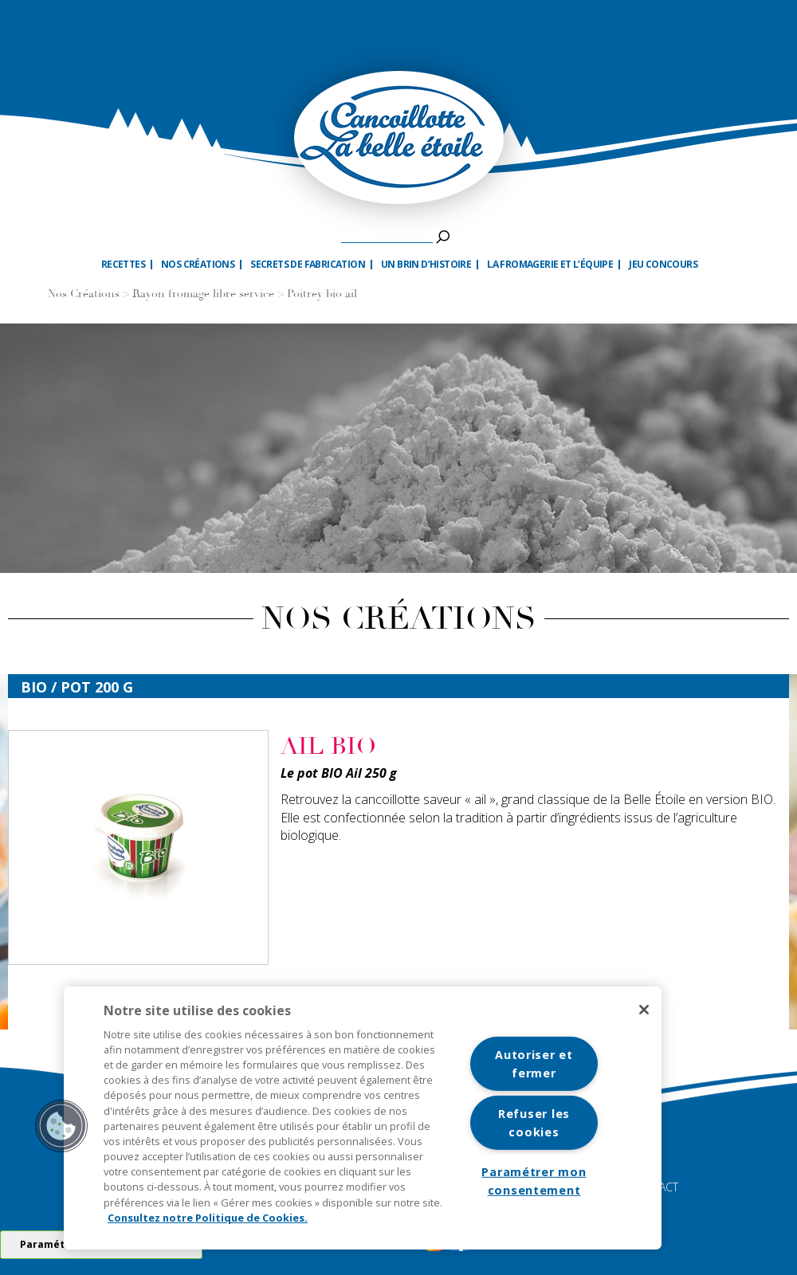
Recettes (123, 264)
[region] (363, 1118)
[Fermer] (644, 1009)
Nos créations (197, 264)
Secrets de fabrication (307, 264)
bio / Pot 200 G (77, 686)
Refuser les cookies (534, 1123)
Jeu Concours (663, 264)
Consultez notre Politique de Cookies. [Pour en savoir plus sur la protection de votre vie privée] (208, 1217)
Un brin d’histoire (426, 264)
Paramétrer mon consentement (533, 1181)
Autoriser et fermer (534, 1064)
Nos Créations (84, 294)
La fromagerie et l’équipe (550, 264)
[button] (61, 1125)
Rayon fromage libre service (203, 294)
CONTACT (654, 1187)
